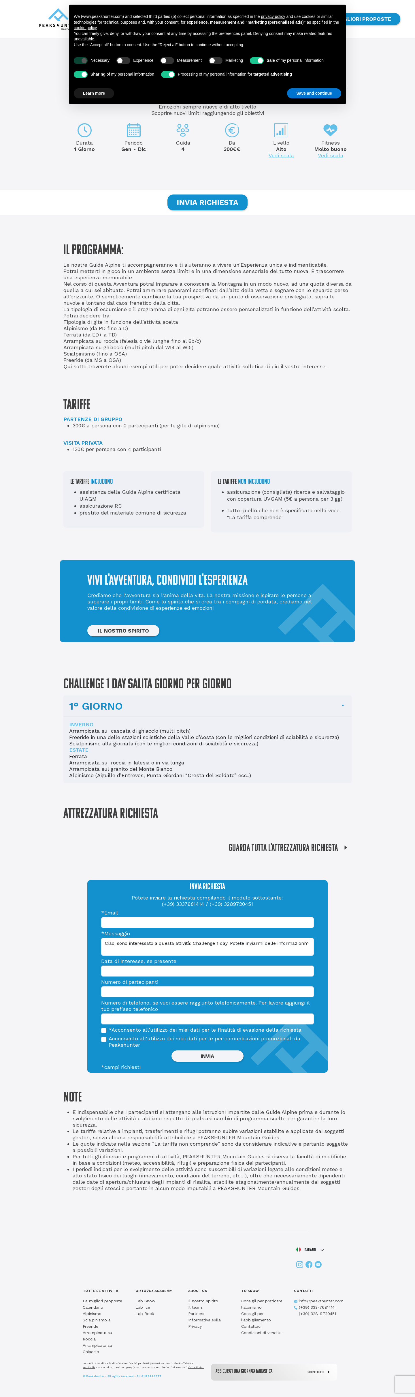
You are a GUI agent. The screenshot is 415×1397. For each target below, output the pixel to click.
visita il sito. (196, 1367)
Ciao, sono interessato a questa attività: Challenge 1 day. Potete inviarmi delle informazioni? (207, 947)
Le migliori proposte (102, 1301)
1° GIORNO (96, 706)
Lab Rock (144, 1313)
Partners (196, 1313)
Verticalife (89, 1367)
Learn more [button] (94, 93)
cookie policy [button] (85, 27)
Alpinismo (92, 1313)
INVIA (207, 1056)
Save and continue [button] (314, 93)
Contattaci (251, 1326)
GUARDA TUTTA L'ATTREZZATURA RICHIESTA (290, 848)
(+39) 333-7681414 (314, 1307)
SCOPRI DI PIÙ (320, 1372)
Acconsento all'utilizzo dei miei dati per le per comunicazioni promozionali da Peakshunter (204, 1041)
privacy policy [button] (273, 16)
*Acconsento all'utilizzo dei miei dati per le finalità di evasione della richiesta (205, 1030)
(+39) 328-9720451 (315, 1313)
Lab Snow (145, 1301)
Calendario (93, 1307)
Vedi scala (281, 155)
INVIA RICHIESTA (207, 202)
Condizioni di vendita (261, 1332)
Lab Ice (142, 1307)
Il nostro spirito (203, 1301)
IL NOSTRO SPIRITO (123, 631)
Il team (195, 1307)
